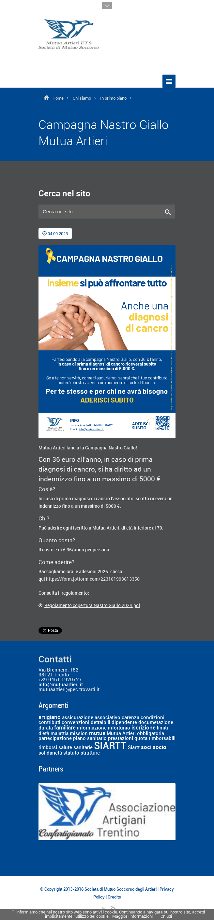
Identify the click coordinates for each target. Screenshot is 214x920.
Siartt (134, 747)
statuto (71, 753)
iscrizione (143, 728)
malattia (60, 733)
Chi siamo (82, 98)
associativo (107, 717)
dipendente (124, 722)
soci (146, 747)
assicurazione (77, 717)
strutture (90, 753)
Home (58, 98)
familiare (65, 728)
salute (65, 747)
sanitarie (83, 747)
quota (140, 738)
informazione (92, 728)
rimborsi (47, 747)
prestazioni (120, 738)
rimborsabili (162, 738)
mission (79, 733)
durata (45, 728)
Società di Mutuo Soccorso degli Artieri (120, 889)
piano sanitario (90, 738)
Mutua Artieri (121, 733)
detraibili (100, 722)
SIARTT (110, 746)
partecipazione (55, 738)
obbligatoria (150, 733)
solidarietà (50, 753)
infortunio (119, 728)
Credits (114, 897)
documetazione (155, 722)
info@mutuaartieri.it (60, 684)
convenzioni (75, 722)
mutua (97, 733)
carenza (130, 717)
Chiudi (166, 916)
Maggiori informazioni (132, 916)
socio (159, 747)
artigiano (49, 717)
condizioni (152, 717)
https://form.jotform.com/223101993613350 (93, 579)
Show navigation (169, 81)
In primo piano (113, 98)
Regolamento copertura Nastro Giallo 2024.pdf (92, 605)
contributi (49, 722)
